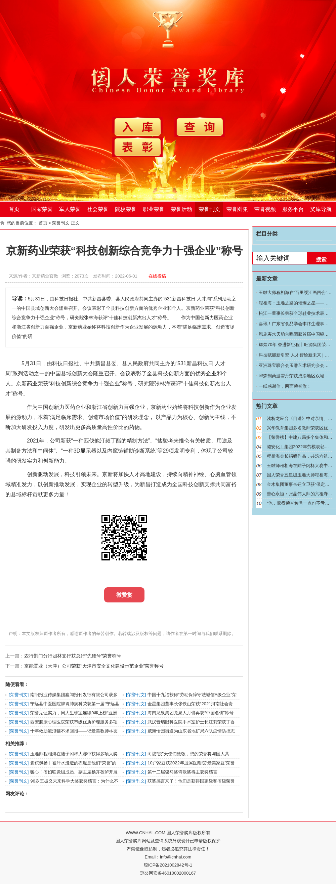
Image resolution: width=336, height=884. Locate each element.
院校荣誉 (125, 209)
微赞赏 (124, 595)
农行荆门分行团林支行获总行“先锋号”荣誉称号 (72, 656)
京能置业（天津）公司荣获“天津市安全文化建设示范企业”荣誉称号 (94, 666)
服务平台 (293, 209)
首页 (14, 209)
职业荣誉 (153, 209)
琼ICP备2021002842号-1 (168, 865)
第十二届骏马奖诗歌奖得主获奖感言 (182, 771)
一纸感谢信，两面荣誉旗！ (285, 386)
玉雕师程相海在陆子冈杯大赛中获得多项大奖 (74, 753)
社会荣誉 (98, 209)
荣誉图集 (237, 209)
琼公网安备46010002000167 (168, 873)
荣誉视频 (265, 209)
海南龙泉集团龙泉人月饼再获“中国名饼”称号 (191, 712)
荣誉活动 (181, 209)
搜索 (321, 259)
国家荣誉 (42, 209)
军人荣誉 (70, 209)
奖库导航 (321, 209)
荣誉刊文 (209, 209)
